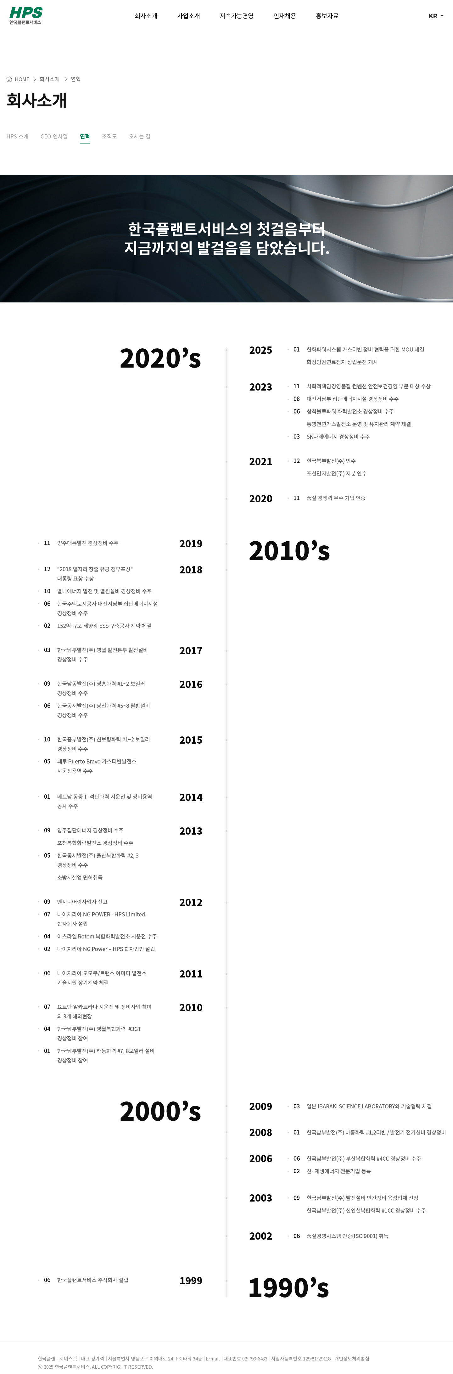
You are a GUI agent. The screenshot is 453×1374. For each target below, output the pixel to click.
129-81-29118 (317, 1349)
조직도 (109, 126)
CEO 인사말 (54, 126)
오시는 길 (140, 126)
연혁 (85, 126)
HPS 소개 (17, 126)
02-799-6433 (254, 1349)
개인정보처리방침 (351, 1349)
